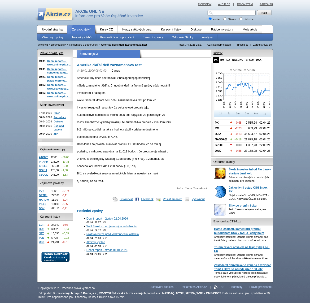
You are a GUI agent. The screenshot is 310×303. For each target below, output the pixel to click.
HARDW (44, 199)
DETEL (43, 195)
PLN (41, 237)
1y (264, 113)
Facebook (147, 199)
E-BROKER (266, 4)
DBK (42, 208)
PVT (41, 191)
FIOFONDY (204, 4)
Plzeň (57, 113)
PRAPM (43, 161)
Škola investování (52, 105)
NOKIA (43, 170)
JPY (41, 233)
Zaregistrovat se (262, 44)
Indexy (218, 53)
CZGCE (43, 174)
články (230, 19)
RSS (221, 287)
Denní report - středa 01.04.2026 (107, 250)
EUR (41, 224)
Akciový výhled (96, 242)
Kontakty (237, 287)
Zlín (56, 133)
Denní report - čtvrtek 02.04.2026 (107, 218)
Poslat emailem (172, 199)
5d (228, 113)
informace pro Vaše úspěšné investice (109, 13)
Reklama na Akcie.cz (193, 287)
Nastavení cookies (162, 287)
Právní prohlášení (260, 287)
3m (247, 113)
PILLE (42, 204)
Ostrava (58, 121)
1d (220, 113)
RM (222, 59)
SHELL (43, 165)
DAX (259, 59)
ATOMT (43, 157)
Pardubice (60, 117)
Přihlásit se (242, 44)
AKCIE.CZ (224, 4)
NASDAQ (238, 59)
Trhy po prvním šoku (243, 205)
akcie (215, 19)
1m (238, 113)
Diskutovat (126, 199)
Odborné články (224, 162)
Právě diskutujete (52, 53)
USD (41, 242)
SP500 (249, 59)
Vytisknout (198, 199)
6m (256, 113)
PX (216, 59)
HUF (41, 229)
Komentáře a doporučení (83, 44)
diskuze (246, 19)
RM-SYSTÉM (245, 4)
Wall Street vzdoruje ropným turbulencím (112, 226)
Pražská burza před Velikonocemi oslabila (113, 234)
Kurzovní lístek (50, 216)
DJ (228, 59)
